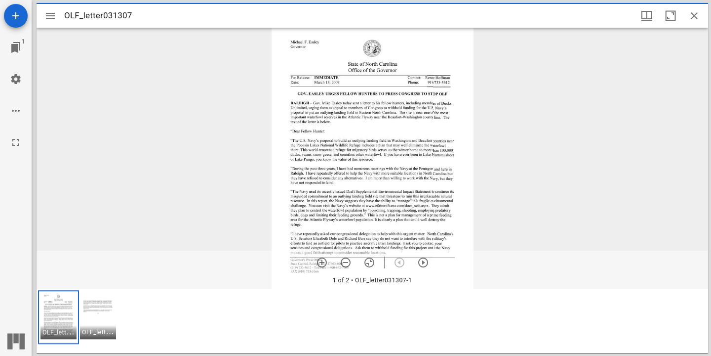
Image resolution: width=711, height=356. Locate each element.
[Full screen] (16, 142)
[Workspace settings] (16, 79)
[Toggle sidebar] (50, 16)
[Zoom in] (322, 262)
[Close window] (694, 16)
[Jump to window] (16, 47)
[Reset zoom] (369, 262)
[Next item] (423, 262)
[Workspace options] (16, 111)
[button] (58, 317)
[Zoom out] (345, 262)
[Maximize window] (670, 16)
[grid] (372, 321)
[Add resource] (16, 16)
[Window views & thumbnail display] (647, 16)
